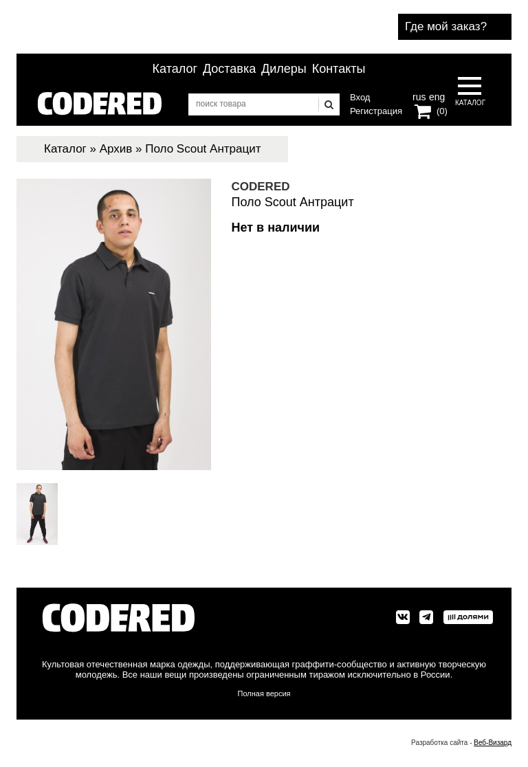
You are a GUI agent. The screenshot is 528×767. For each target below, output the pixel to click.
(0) (442, 111)
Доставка (229, 69)
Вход (360, 97)
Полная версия (264, 693)
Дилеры (284, 69)
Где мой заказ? (446, 26)
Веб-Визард (493, 742)
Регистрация (376, 111)
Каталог (175, 69)
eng (436, 95)
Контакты (339, 69)
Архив (116, 148)
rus (419, 95)
